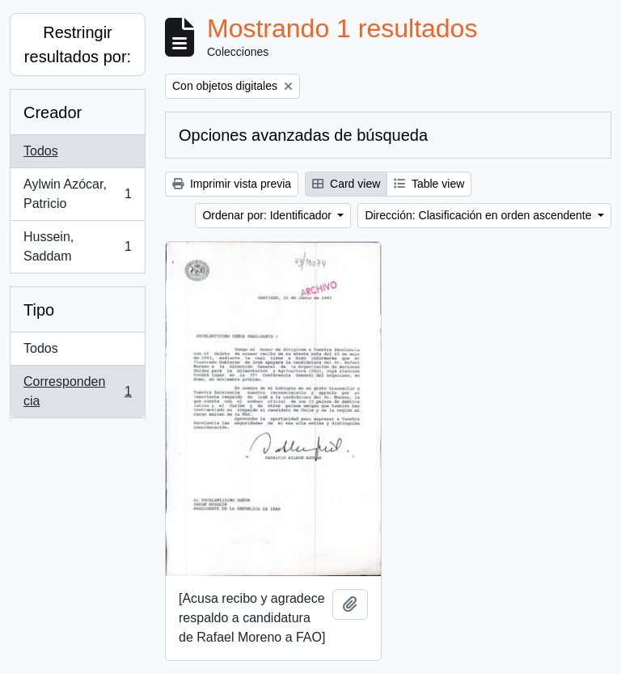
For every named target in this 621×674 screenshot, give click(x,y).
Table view (429, 183)
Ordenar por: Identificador (268, 215)
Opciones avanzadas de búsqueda (303, 135)
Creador (52, 112)
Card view (346, 183)
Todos (40, 151)
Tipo (38, 310)
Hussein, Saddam (77, 246)
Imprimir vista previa (231, 183)
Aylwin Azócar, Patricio (77, 193)
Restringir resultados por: (77, 44)
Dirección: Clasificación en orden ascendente (479, 215)
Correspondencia (77, 391)
